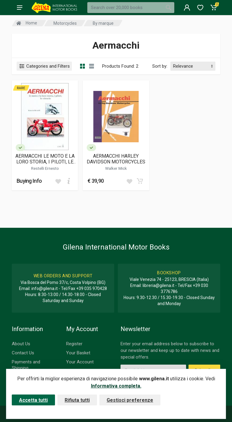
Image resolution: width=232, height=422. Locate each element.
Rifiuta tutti (77, 400)
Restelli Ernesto (45, 168)
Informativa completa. (116, 386)
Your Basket (78, 353)
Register (74, 343)
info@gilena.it (44, 288)
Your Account (80, 362)
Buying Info (29, 181)
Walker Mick (116, 168)
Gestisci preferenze (130, 400)
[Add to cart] (68, 181)
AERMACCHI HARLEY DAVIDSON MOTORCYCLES (116, 159)
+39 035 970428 (91, 288)
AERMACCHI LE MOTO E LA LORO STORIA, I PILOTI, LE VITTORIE (45, 159)
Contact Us (23, 353)
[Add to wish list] (58, 181)
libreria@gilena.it (158, 285)
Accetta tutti (33, 400)
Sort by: (159, 66)
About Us (21, 343)
